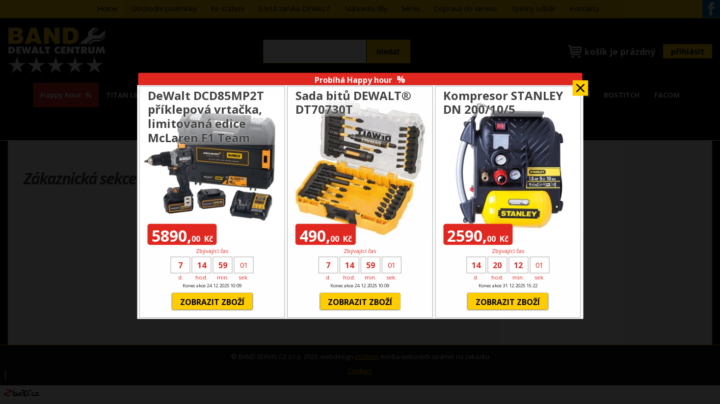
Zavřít (580, 85)
